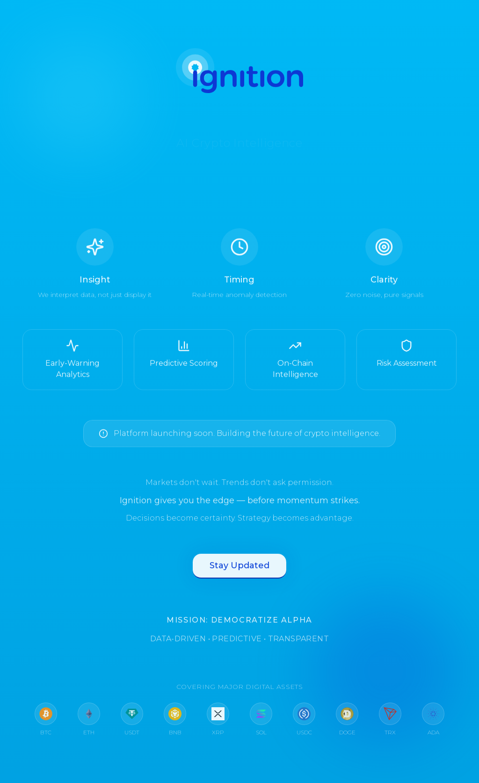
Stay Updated (239, 568)
